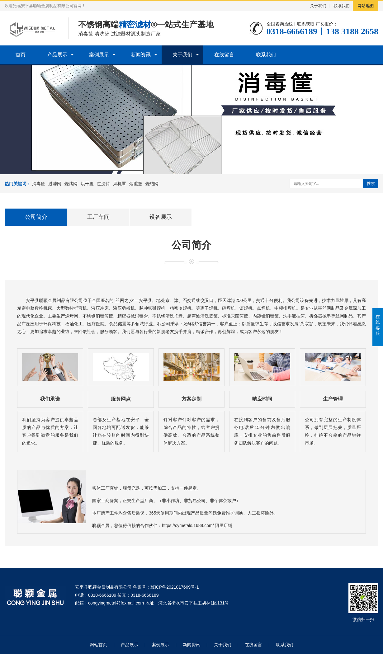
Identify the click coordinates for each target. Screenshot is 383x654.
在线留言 (224, 54)
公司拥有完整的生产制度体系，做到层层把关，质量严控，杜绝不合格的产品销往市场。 (333, 431)
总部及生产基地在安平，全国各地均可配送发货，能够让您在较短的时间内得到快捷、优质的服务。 (121, 431)
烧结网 (151, 183)
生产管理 (333, 399)
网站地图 (365, 5)
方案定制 (191, 399)
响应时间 (262, 399)
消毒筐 (38, 183)
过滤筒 (103, 183)
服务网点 (121, 399)
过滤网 (54, 183)
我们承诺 (50, 399)
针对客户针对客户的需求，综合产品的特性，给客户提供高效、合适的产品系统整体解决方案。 (191, 431)
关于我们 (318, 5)
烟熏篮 (135, 183)
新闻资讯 (141, 54)
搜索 (371, 183)
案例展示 (99, 54)
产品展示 (57, 54)
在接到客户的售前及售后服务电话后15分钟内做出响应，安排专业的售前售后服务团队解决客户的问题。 (262, 431)
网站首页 (98, 644)
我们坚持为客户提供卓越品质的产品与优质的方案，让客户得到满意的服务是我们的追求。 (50, 431)
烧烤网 (71, 183)
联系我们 (341, 5)
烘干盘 (87, 183)
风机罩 (119, 183)
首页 (21, 54)
